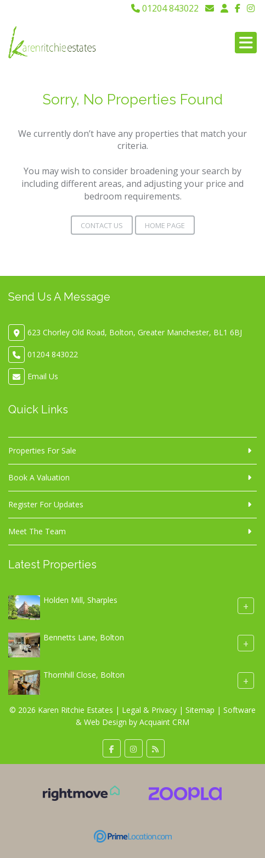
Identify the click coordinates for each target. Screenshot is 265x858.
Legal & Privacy (149, 710)
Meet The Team (37, 531)
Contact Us (102, 225)
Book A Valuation (39, 477)
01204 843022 (165, 8)
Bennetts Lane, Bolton (83, 637)
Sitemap (200, 710)
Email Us (42, 376)
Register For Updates (45, 504)
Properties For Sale (42, 450)
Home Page (165, 225)
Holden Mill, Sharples (80, 600)
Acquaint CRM (164, 722)
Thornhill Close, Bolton (84, 674)
